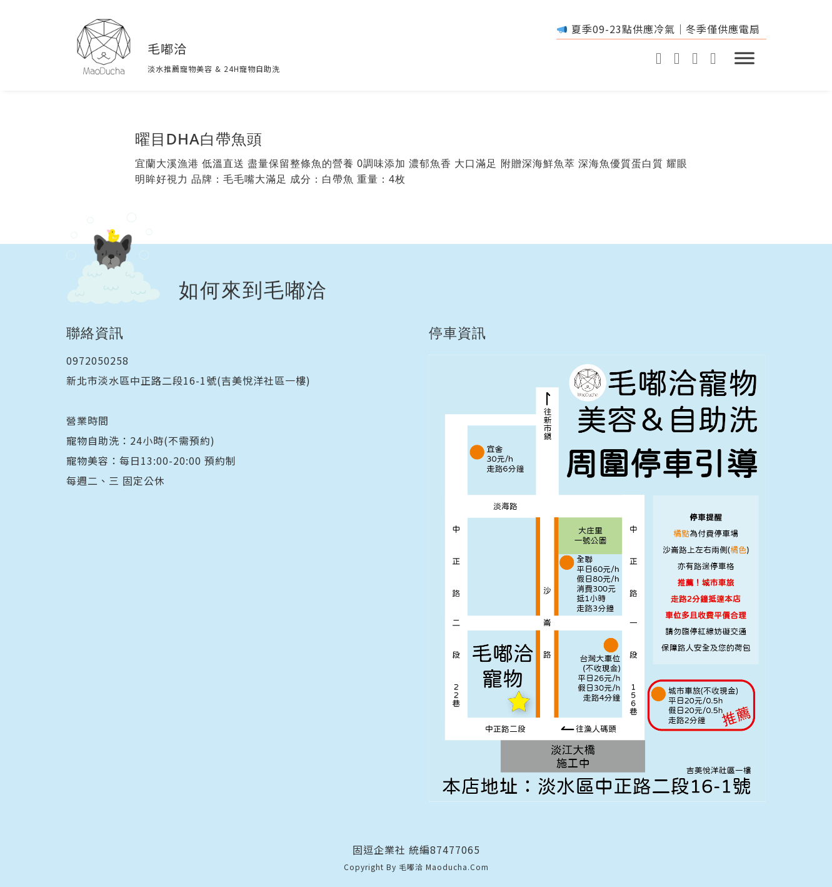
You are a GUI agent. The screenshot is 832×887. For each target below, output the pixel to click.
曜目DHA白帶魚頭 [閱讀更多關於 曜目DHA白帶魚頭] (199, 138)
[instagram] (676, 58)
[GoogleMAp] (695, 58)
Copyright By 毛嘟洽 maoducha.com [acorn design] (416, 866)
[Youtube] (658, 58)
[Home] (103, 46)
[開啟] (744, 57)
